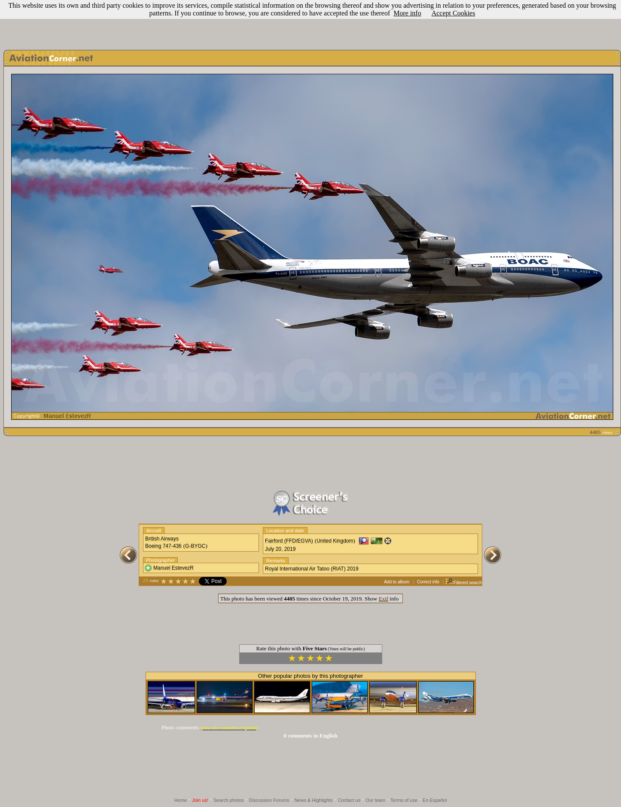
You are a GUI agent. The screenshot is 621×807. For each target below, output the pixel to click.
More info (407, 13)
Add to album (396, 581)
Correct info (428, 581)
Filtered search (463, 582)
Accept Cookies (453, 13)
